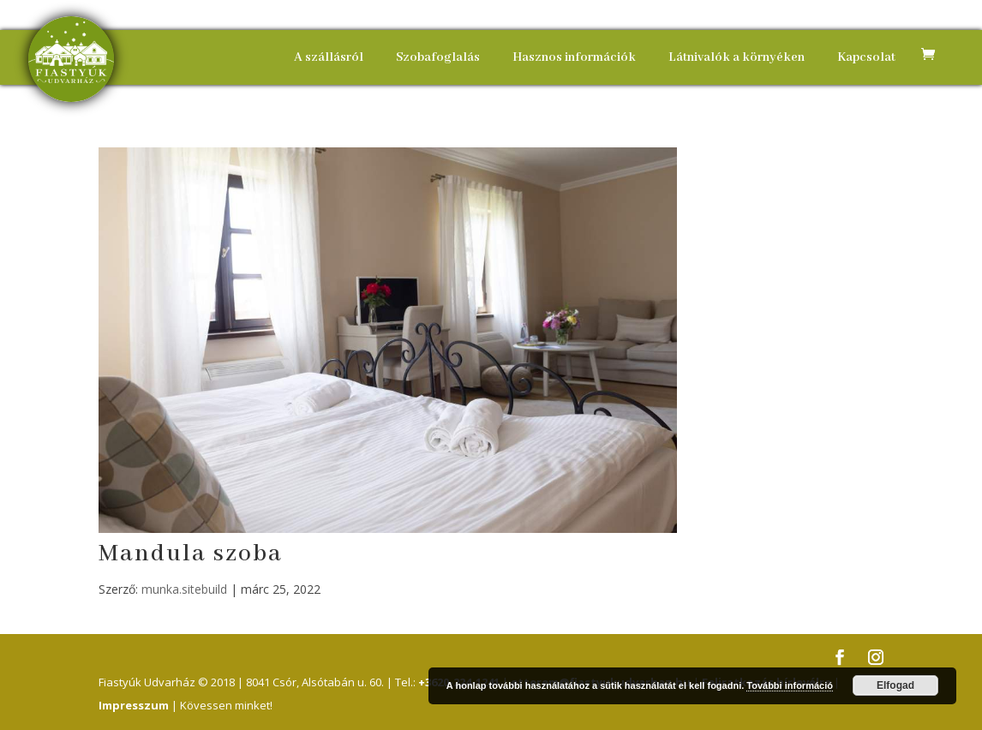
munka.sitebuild (184, 589)
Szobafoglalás (438, 57)
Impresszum (134, 705)
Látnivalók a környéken (736, 57)
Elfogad (895, 685)
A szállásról (328, 57)
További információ (789, 685)
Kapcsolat (866, 57)
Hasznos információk (574, 57)
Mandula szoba (191, 554)
